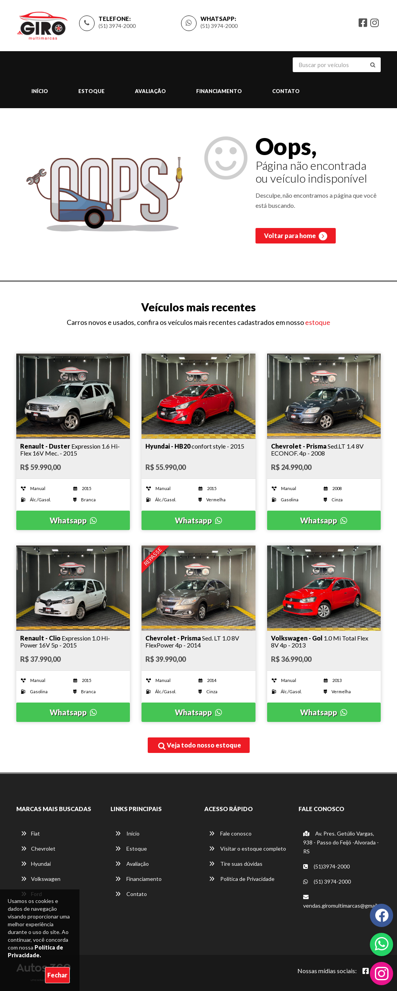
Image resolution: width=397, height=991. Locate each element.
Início (39, 91)
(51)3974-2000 (326, 866)
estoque (317, 322)
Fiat (30, 833)
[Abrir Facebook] (365, 971)
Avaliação (150, 91)
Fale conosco (230, 833)
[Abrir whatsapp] (381, 943)
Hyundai (36, 863)
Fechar (57, 975)
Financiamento (219, 91)
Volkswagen (40, 878)
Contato (286, 91)
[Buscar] (373, 64)
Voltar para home (295, 236)
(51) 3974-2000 (117, 25)
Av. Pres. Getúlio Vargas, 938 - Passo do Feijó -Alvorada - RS (341, 842)
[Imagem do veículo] (73, 396)
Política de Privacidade (241, 878)
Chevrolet (38, 848)
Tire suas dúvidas (235, 863)
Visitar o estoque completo (247, 848)
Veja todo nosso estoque (199, 745)
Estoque (91, 91)
